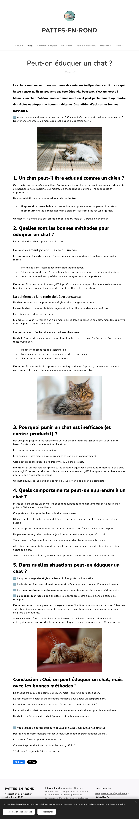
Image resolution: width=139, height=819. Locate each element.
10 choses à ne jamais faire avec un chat (37, 751)
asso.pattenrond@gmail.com (111, 793)
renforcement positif (29, 255)
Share (19, 762)
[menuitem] (17, 45)
